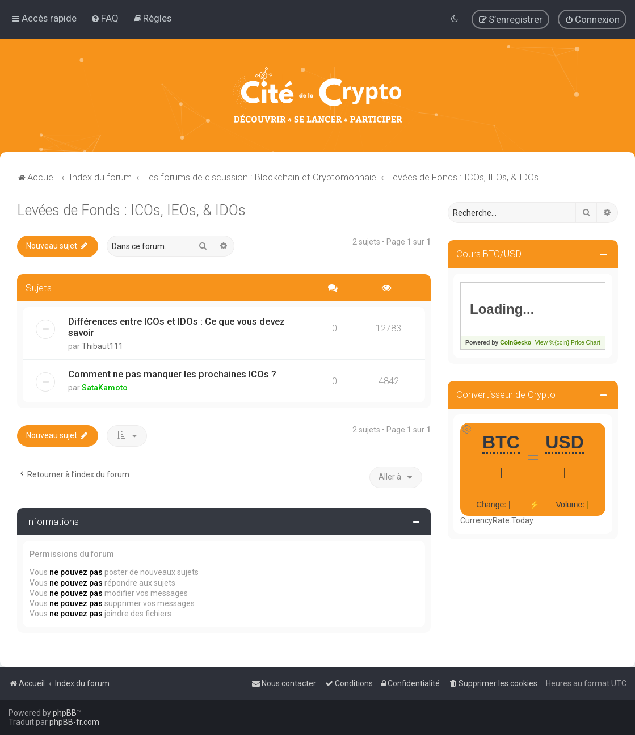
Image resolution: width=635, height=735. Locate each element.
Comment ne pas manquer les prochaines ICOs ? (172, 374)
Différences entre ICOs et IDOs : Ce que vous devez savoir (176, 327)
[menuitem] (104, 18)
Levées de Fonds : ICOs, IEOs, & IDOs (131, 210)
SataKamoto (105, 387)
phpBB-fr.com (74, 721)
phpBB (65, 712)
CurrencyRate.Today (496, 520)
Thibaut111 (102, 346)
